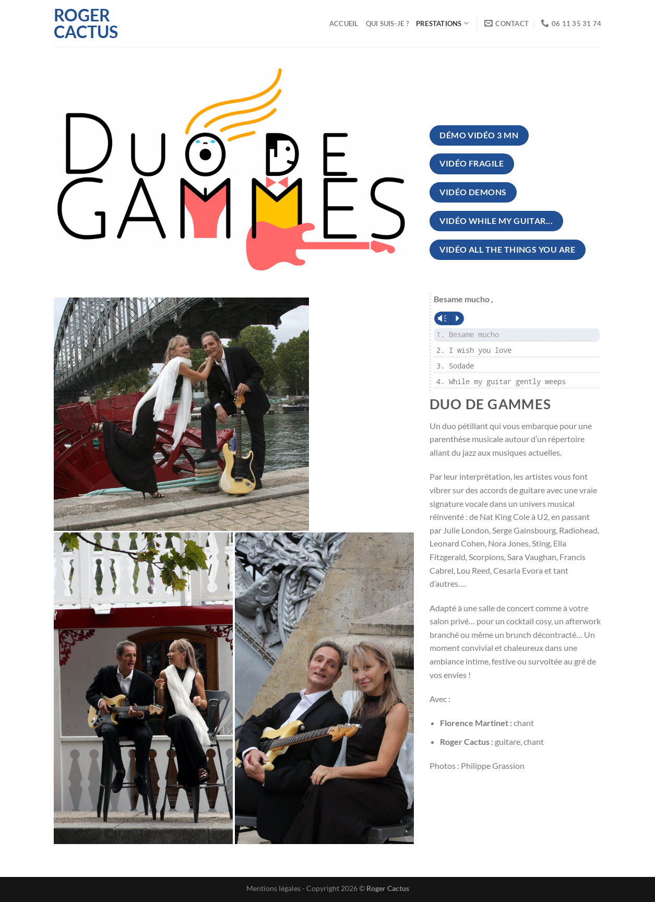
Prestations (442, 23)
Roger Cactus (86, 23)
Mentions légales (273, 888)
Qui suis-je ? (387, 23)
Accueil (344, 23)
